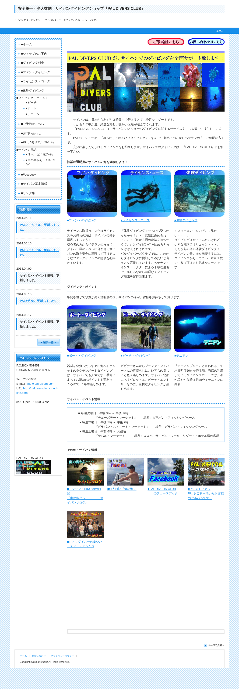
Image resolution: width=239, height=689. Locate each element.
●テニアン (33, 114)
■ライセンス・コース (135, 220)
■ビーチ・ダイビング (135, 355)
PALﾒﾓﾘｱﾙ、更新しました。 (39, 301)
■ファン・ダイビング (81, 220)
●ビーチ (31, 102)
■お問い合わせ (31, 133)
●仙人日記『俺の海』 (40, 154)
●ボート (31, 108)
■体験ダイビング (185, 220)
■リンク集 (28, 193)
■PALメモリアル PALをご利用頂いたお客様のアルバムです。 (206, 493)
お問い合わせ (39, 656)
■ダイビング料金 (32, 63)
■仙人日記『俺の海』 (122, 489)
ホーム (219, 30)
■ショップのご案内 (34, 53)
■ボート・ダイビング (81, 355)
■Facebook (28, 174)
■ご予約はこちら (32, 124)
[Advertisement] (146, 593)
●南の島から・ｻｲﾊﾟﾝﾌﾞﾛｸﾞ (41, 162)
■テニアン (181, 355)
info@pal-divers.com (40, 383)
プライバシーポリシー (62, 656)
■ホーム (26, 44)
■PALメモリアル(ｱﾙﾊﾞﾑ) (37, 142)
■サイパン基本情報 (34, 183)
